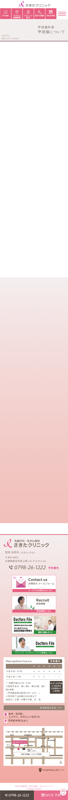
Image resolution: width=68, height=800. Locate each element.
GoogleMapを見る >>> (52, 770)
